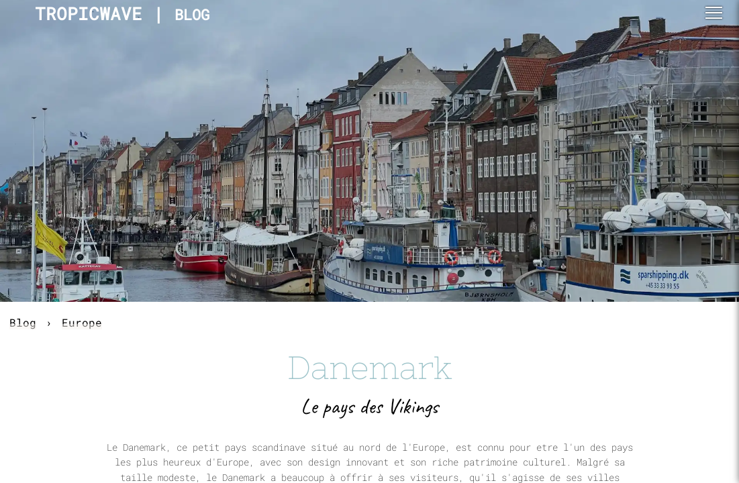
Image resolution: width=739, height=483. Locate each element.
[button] (713, 13)
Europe (82, 322)
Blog (22, 322)
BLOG (192, 14)
